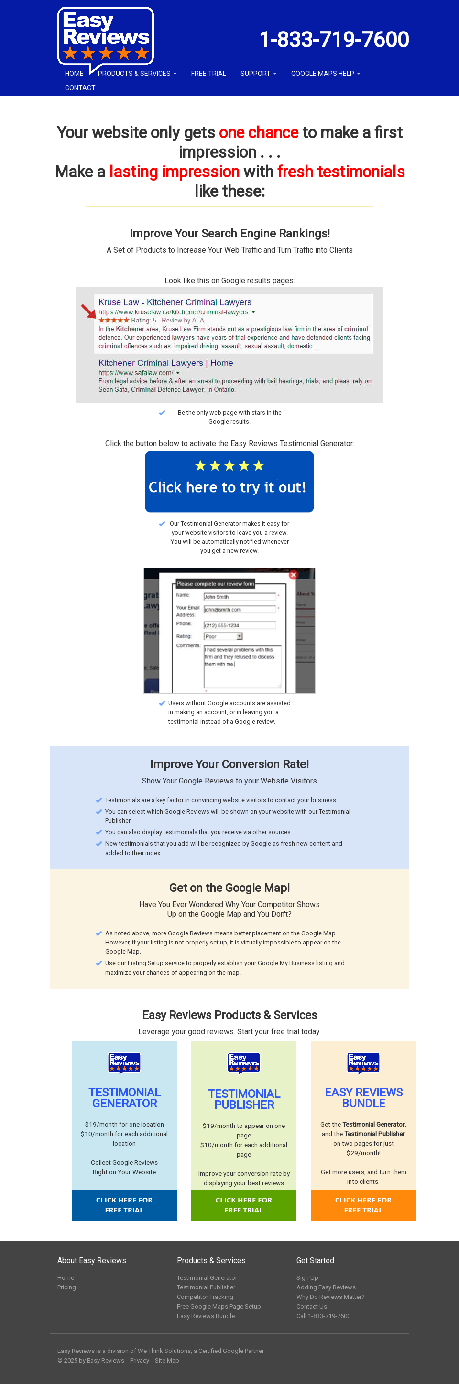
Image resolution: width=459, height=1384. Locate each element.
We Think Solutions (164, 1350)
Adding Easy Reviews (326, 1287)
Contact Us (311, 1306)
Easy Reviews (105, 1360)
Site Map (167, 1360)
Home (74, 73)
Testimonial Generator (207, 1277)
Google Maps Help (326, 73)
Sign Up (307, 1277)
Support (258, 73)
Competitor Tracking (205, 1296)
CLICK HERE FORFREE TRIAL (124, 1204)
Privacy (139, 1360)
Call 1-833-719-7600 (323, 1316)
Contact (80, 88)
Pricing (66, 1287)
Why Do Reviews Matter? (330, 1296)
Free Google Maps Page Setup (219, 1306)
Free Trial (208, 73)
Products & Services (137, 73)
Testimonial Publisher (206, 1287)
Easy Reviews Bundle (206, 1316)
